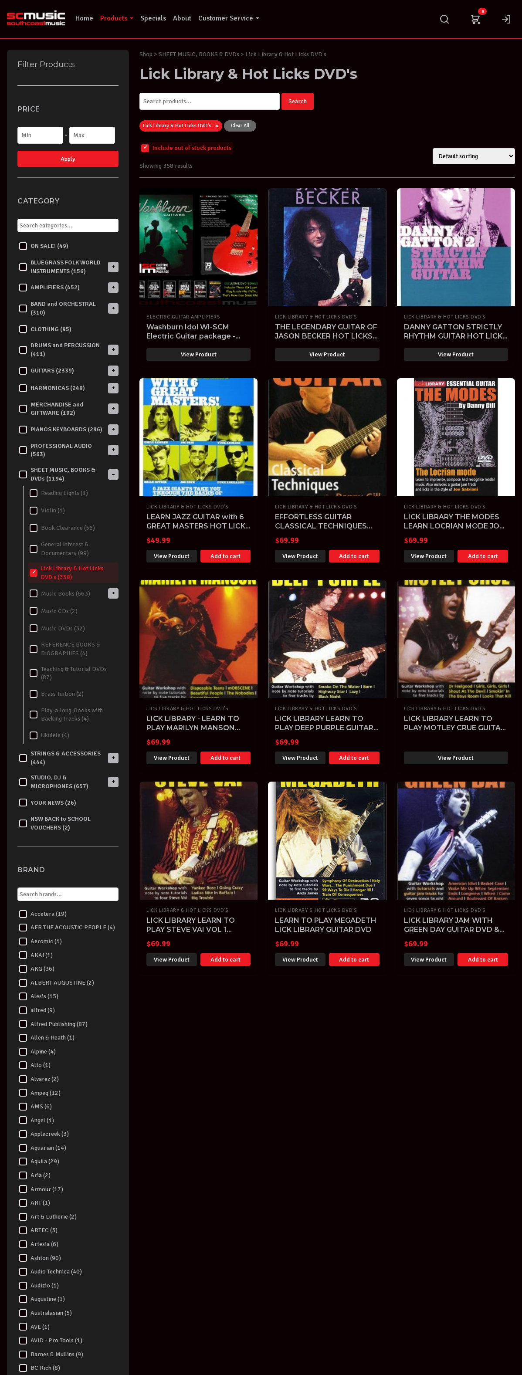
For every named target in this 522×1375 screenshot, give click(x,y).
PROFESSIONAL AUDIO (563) (55, 450)
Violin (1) (47, 511)
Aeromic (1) (40, 941)
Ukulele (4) (49, 735)
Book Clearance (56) (62, 528)
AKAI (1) (36, 955)
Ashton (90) (40, 1258)
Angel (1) (36, 1120)
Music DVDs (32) (57, 628)
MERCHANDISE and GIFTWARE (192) (51, 409)
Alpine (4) (37, 1052)
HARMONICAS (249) (52, 388)
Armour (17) (41, 1189)
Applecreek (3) (44, 1134)
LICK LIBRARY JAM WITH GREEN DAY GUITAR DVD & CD (451, 929)
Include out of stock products (186, 148)
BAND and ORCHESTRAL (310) (57, 308)
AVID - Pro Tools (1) (50, 1341)
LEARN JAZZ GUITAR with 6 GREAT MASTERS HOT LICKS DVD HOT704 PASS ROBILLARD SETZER (198, 530)
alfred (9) (37, 1010)
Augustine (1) (42, 1299)
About (182, 18)
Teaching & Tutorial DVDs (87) (68, 673)
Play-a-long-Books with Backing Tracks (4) (66, 715)
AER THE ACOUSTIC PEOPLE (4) (67, 927)
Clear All (240, 125)
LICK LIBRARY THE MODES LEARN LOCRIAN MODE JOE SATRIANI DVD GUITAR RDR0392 (454, 530)
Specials (153, 18)
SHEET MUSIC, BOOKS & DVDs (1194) (57, 474)
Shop (146, 54)
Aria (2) (35, 1175)
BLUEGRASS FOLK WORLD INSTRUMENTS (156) (60, 267)
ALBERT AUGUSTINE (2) (56, 983)
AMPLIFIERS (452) (49, 287)
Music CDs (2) (54, 611)
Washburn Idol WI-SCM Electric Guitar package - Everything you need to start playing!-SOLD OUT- (197, 340)
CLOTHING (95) (45, 329)
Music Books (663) (60, 593)
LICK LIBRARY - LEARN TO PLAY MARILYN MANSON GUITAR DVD (192, 728)
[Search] (444, 19)
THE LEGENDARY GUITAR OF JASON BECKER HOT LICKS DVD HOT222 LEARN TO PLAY (326, 340)
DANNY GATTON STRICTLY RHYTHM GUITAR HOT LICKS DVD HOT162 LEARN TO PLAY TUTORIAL (455, 340)
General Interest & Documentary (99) (59, 549)
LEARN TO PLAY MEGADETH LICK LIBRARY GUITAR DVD (325, 925)
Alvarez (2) (39, 1079)
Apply (68, 159)
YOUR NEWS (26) (47, 802)
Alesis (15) (38, 996)
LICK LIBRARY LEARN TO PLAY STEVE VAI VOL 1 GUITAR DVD (190, 929)
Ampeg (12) (40, 1093)
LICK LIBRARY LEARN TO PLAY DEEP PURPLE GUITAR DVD (324, 728)
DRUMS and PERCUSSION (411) (59, 350)
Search (297, 101)
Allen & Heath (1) (47, 1038)
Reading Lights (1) (59, 493)
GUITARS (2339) (46, 371)
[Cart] (475, 19)
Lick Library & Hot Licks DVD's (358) (66, 573)
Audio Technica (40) (50, 1272)
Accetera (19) (43, 914)
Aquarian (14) (42, 1148)
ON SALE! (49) (43, 246)
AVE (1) (34, 1327)
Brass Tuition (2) (57, 694)
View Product (199, 354)
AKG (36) (36, 969)
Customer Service (228, 18)
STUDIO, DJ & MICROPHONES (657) (53, 782)
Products (116, 18)
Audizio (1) (39, 1286)
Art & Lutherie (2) (48, 1217)
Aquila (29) (39, 1161)
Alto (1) (35, 1065)
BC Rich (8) (39, 1368)
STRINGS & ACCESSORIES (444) (60, 758)
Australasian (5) (45, 1313)
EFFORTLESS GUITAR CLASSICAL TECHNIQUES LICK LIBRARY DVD (321, 526)
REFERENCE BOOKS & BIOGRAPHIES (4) (65, 649)
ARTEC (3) (38, 1230)
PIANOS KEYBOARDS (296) (60, 429)
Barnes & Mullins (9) (51, 1354)
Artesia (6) (38, 1244)
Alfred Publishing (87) (53, 1024)
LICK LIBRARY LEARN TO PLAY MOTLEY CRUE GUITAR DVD (454, 728)
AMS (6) (35, 1107)
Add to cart (225, 556)
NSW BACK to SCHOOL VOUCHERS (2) (55, 823)
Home (84, 18)
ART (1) (34, 1203)
